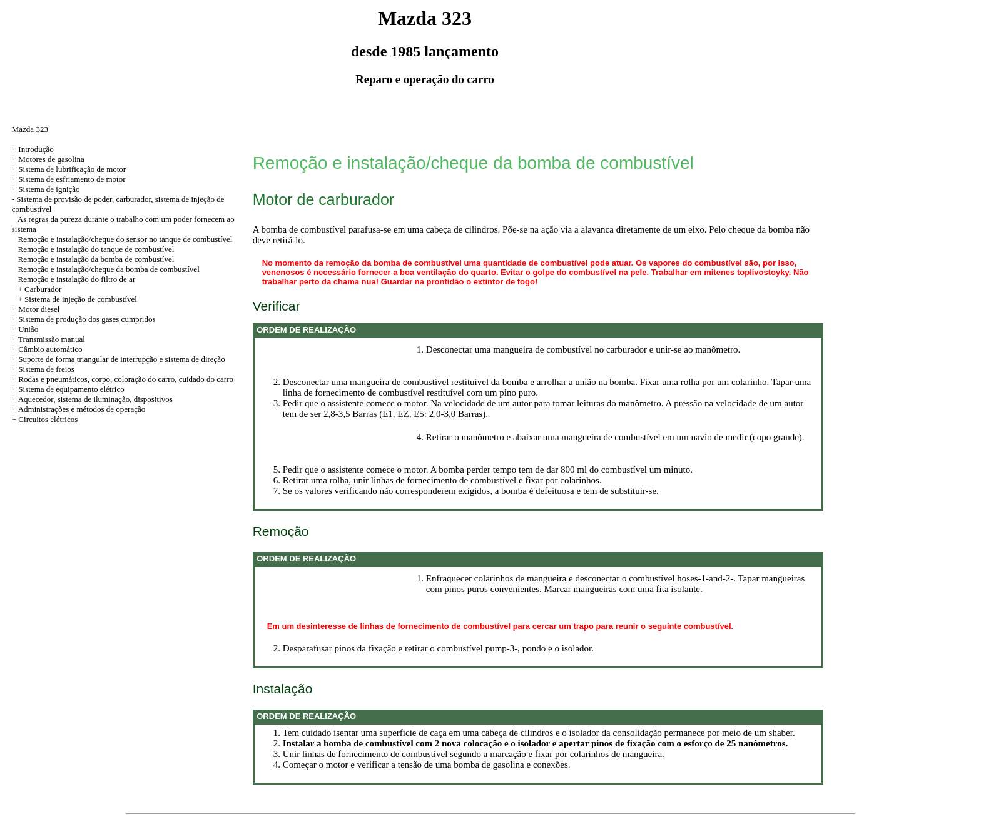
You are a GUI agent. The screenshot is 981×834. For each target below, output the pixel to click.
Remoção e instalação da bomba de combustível (96, 259)
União (28, 329)
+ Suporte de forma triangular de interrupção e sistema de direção (118, 359)
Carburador (42, 289)
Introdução (35, 149)
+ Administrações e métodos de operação (78, 409)
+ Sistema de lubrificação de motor (69, 169)
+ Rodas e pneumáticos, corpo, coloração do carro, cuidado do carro (122, 379)
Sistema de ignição (48, 189)
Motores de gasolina (51, 159)
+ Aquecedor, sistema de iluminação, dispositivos (92, 399)
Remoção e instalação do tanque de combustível (96, 249)
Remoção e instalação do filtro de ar (77, 279)
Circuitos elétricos (48, 419)
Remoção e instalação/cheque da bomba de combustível (109, 269)
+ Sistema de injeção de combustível (77, 299)
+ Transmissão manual (48, 339)
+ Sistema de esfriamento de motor (69, 179)
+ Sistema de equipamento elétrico (68, 389)
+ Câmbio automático (47, 349)
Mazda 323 (30, 129)
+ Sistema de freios (43, 369)
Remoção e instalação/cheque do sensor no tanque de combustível (125, 239)
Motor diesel (38, 309)
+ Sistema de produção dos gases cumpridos (84, 319)
